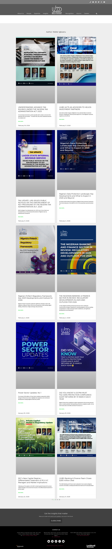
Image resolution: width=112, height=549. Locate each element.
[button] (96, 13)
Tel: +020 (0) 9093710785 (83, 535)
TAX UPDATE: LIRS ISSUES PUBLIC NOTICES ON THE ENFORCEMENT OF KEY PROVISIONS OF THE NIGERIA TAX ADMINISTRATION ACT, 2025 (34, 203)
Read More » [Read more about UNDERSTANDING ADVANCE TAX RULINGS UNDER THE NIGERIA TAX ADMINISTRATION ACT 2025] (21, 121)
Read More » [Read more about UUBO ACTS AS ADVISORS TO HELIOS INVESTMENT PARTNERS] (62, 119)
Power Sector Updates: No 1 (29, 393)
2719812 (35, 535)
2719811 (31, 535)
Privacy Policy (55, 545)
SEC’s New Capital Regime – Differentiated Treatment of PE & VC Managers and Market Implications (33, 480)
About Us (21, 13)
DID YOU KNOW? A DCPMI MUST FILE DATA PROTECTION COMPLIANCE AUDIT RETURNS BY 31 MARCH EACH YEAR (75, 396)
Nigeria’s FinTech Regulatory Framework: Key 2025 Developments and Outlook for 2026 (35, 298)
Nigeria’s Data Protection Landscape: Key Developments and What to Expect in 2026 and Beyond (76, 196)
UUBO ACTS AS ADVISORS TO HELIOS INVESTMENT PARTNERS (75, 108)
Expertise (37, 13)
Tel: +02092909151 (56, 536)
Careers (86, 13)
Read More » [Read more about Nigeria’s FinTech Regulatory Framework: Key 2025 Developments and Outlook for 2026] (21, 310)
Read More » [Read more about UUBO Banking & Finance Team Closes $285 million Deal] (62, 489)
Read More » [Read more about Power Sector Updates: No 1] (21, 402)
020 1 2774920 (26, 535)
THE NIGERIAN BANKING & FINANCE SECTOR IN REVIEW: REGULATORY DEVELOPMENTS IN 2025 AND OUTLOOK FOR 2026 (74, 299)
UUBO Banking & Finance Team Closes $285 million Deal (75, 479)
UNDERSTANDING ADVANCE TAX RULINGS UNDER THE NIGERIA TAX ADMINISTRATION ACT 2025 (33, 109)
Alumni (78, 13)
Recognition (70, 13)
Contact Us (61, 545)
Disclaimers (49, 545)
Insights (45, 13)
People (29, 13)
